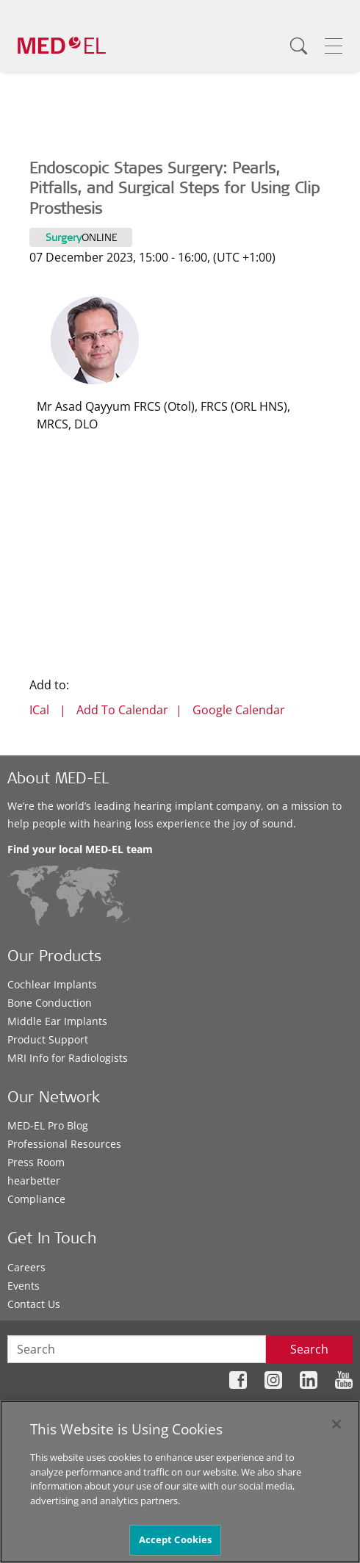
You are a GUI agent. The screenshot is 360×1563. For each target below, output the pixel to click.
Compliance (36, 1199)
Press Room (36, 1162)
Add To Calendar (122, 710)
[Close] (336, 1424)
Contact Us (33, 1304)
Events (23, 1286)
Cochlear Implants (52, 984)
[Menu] (333, 45)
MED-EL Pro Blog (47, 1125)
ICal (39, 710)
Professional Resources (64, 1144)
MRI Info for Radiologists (67, 1058)
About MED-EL (58, 780)
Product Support (47, 1039)
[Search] (298, 45)
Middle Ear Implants (57, 1021)
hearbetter (33, 1180)
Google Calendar (238, 710)
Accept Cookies (175, 1539)
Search (309, 1349)
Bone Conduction (49, 1003)
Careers (26, 1267)
